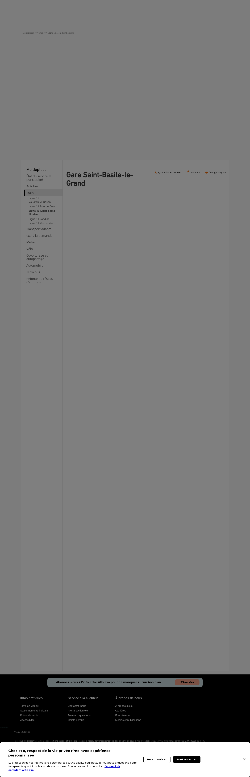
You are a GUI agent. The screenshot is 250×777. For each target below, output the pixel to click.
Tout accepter (187, 759)
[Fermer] (244, 759)
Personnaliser (157, 759)
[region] (125, 759)
